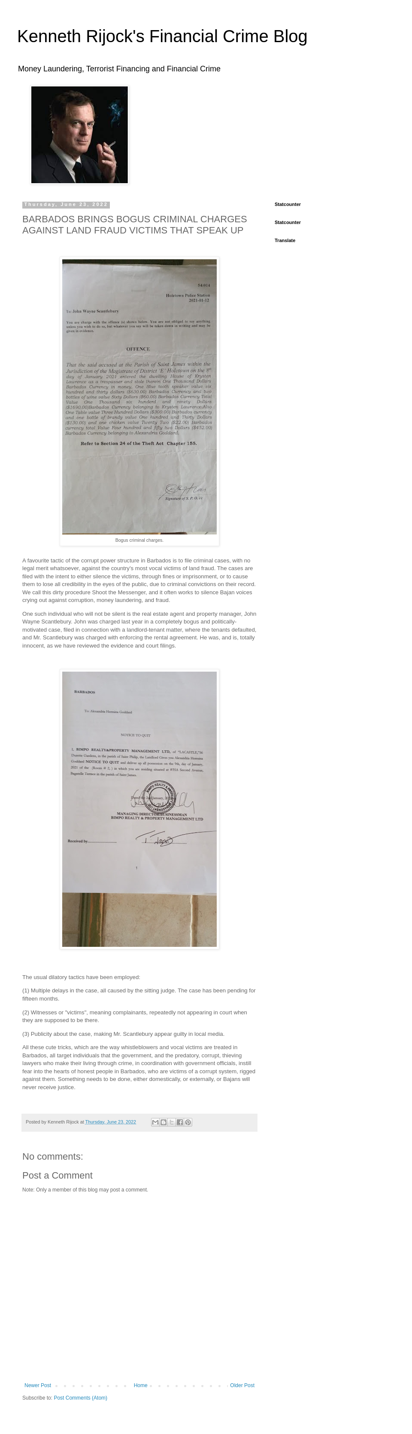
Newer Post (37, 1385)
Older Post (242, 1385)
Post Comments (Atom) (80, 1398)
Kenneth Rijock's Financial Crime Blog (162, 36)
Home (141, 1385)
